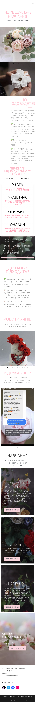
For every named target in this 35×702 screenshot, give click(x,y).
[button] (2, 44)
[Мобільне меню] (31, 3)
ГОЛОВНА (5, 696)
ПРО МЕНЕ (12, 696)
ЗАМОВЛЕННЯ (28, 696)
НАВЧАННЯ (20, 696)
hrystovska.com (17, 700)
